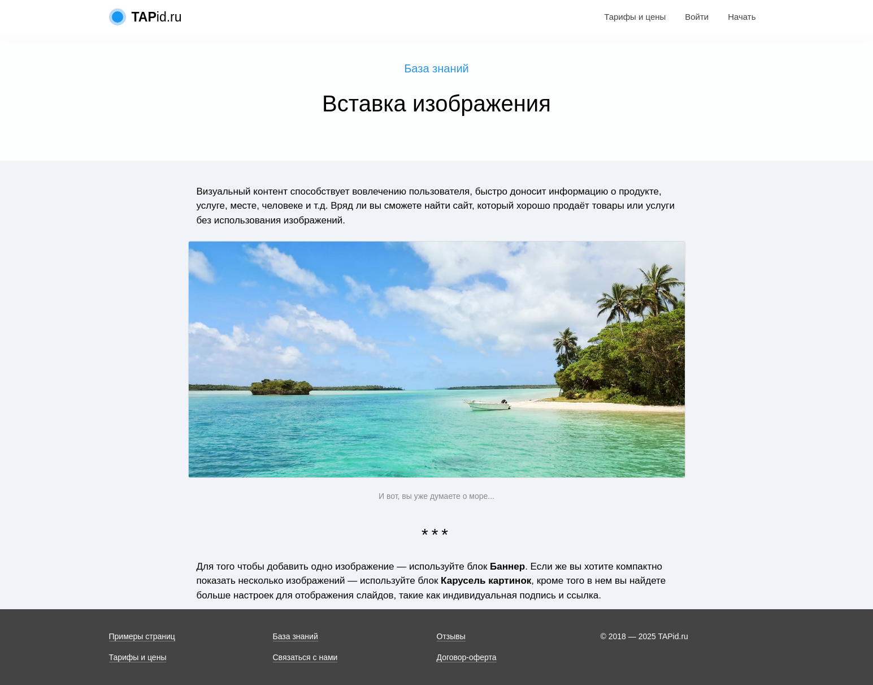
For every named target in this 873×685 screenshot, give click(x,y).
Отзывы (451, 636)
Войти (697, 16)
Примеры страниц (142, 636)
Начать (741, 16)
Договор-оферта (467, 657)
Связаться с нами (305, 657)
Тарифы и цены (635, 16)
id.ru (157, 17)
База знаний (436, 68)
